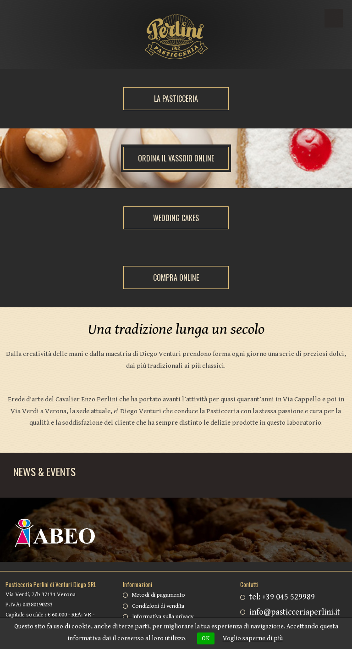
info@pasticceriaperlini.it (294, 612)
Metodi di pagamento (158, 595)
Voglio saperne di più (253, 638)
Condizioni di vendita (158, 606)
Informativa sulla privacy (162, 616)
